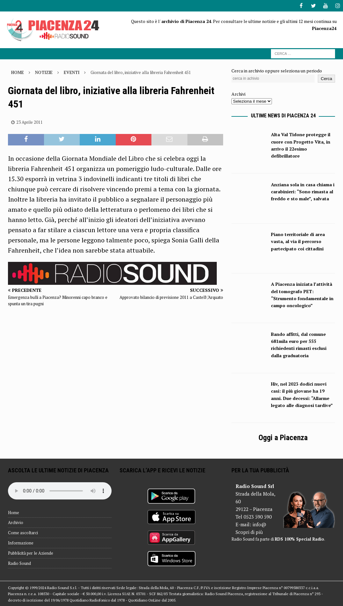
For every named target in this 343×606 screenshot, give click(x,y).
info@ (259, 524)
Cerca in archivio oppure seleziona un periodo (276, 70)
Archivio (15, 522)
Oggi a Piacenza (283, 437)
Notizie (44, 72)
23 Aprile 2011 (29, 122)
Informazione (20, 542)
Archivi (238, 94)
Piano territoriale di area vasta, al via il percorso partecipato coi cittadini (298, 241)
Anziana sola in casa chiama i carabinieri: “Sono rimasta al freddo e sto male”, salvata (302, 191)
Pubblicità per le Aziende (30, 553)
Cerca (326, 78)
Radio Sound (19, 563)
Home (13, 512)
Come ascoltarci (23, 532)
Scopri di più (249, 531)
